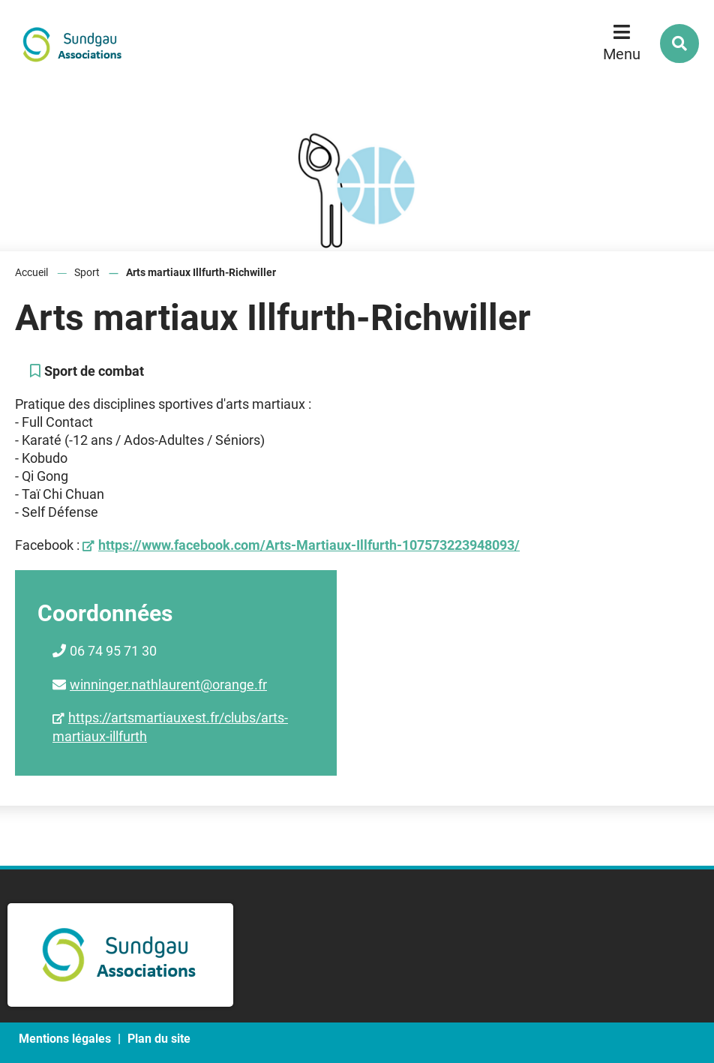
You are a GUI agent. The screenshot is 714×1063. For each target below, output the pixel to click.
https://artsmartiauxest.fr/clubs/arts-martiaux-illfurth (170, 727)
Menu (621, 54)
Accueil (31, 272)
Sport (87, 272)
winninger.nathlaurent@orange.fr (168, 684)
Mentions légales (65, 1038)
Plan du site (159, 1038)
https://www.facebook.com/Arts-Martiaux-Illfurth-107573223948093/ (309, 545)
